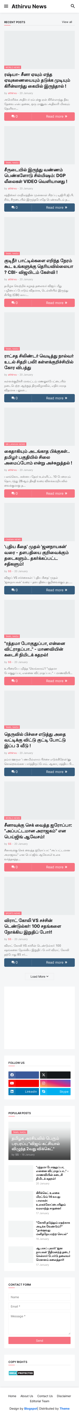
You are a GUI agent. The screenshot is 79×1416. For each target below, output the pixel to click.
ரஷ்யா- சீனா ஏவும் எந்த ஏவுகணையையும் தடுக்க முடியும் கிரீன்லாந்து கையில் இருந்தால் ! (37, 80)
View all (67, 22)
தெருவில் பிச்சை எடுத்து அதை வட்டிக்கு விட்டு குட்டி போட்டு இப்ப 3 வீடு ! (35, 740)
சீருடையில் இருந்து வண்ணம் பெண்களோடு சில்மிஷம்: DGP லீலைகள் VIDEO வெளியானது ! (35, 175)
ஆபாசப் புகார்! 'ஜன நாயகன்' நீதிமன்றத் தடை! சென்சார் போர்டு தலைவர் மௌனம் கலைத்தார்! (53, 1254)
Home (12, 1396)
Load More (38, 976)
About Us (26, 1396)
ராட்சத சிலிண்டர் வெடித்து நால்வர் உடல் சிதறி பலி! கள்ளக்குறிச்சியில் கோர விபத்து (39, 361)
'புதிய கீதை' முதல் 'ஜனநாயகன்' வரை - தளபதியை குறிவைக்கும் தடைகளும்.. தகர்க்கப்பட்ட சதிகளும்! (36, 555)
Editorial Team (39, 1401)
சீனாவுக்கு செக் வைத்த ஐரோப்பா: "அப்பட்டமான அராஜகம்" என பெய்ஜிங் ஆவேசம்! (38, 830)
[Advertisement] (34, 1017)
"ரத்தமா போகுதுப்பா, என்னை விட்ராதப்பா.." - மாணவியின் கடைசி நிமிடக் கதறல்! (34, 649)
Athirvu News (29, 6)
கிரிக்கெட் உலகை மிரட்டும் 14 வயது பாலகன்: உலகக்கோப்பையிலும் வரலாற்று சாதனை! (51, 1200)
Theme (65, 1408)
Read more (54, 116)
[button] (6, 6)
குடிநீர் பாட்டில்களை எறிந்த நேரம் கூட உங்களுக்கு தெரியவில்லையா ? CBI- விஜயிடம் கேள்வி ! (38, 266)
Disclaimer (64, 1396)
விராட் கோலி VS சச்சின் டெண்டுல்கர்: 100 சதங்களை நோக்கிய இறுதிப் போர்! (32, 926)
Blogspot (30, 1408)
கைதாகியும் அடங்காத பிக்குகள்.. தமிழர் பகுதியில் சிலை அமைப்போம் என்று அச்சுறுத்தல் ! (38, 457)
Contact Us (45, 1396)
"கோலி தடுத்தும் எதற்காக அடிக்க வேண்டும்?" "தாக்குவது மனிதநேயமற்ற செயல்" (53, 1228)
